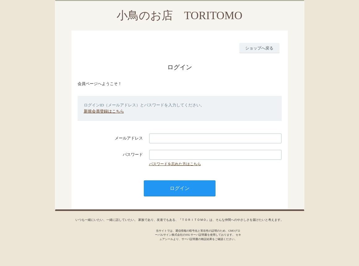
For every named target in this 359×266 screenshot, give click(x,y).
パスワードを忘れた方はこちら (175, 164)
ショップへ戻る (259, 48)
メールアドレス (129, 138)
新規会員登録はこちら (104, 111)
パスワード (133, 154)
